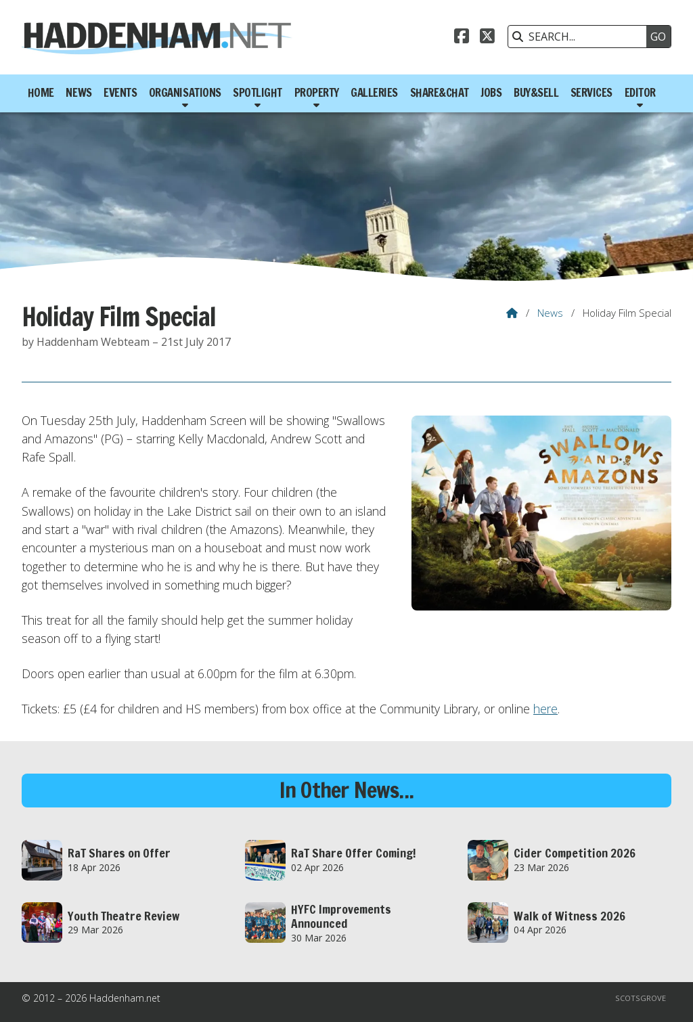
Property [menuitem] (316, 93)
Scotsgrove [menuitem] (640, 998)
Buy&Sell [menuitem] (536, 93)
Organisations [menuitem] (185, 93)
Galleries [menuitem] (374, 93)
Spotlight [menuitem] (257, 93)
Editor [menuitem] (640, 93)
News (550, 312)
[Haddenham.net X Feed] (487, 37)
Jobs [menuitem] (490, 93)
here (545, 709)
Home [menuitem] (41, 93)
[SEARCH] (580, 36)
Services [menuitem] (591, 93)
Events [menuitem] (120, 93)
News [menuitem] (78, 93)
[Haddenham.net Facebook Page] (461, 37)
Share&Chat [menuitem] (439, 93)
